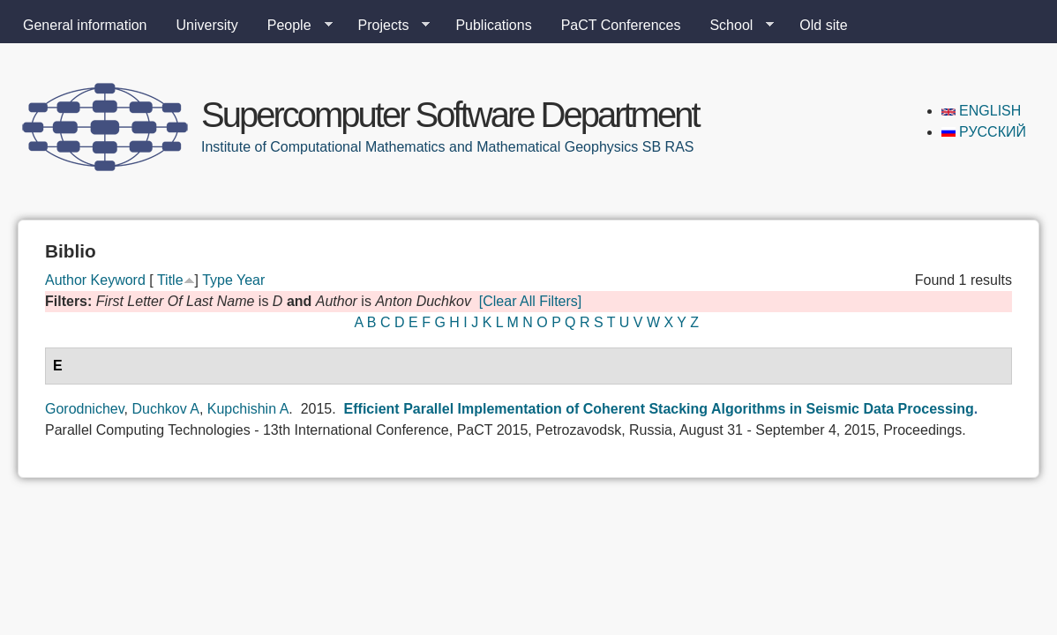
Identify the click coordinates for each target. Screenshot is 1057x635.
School (734, 26)
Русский (983, 131)
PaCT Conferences (621, 25)
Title (170, 280)
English (981, 110)
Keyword (118, 280)
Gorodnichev (84, 408)
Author (65, 280)
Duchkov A (165, 408)
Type (217, 280)
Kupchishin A (248, 408)
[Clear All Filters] (530, 301)
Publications (493, 25)
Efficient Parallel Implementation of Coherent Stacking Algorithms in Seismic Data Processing (659, 408)
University (207, 25)
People (293, 26)
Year (250, 280)
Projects (387, 26)
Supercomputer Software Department (450, 114)
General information (85, 25)
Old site (823, 25)
